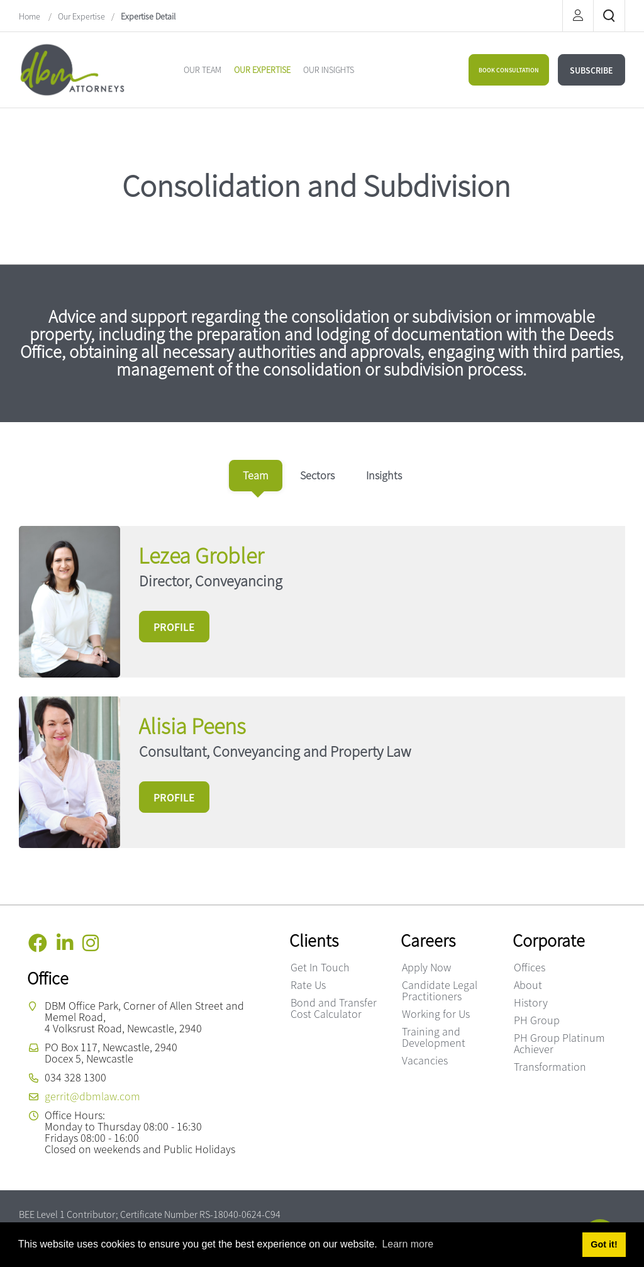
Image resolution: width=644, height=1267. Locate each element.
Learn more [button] (407, 1244)
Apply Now (426, 967)
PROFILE (174, 627)
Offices (529, 967)
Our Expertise (81, 16)
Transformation (550, 1066)
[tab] (255, 475)
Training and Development (433, 1037)
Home (30, 16)
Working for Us (436, 1014)
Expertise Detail (148, 16)
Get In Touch (320, 967)
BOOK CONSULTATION (509, 70)
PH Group (537, 1020)
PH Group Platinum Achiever (559, 1043)
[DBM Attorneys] (72, 68)
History (531, 1002)
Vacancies (425, 1060)
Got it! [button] (604, 1244)
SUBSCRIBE (591, 70)
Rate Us (308, 985)
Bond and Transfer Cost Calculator (334, 1008)
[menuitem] (202, 70)
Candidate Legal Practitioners (439, 990)
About (528, 985)
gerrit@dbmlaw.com (92, 1096)
